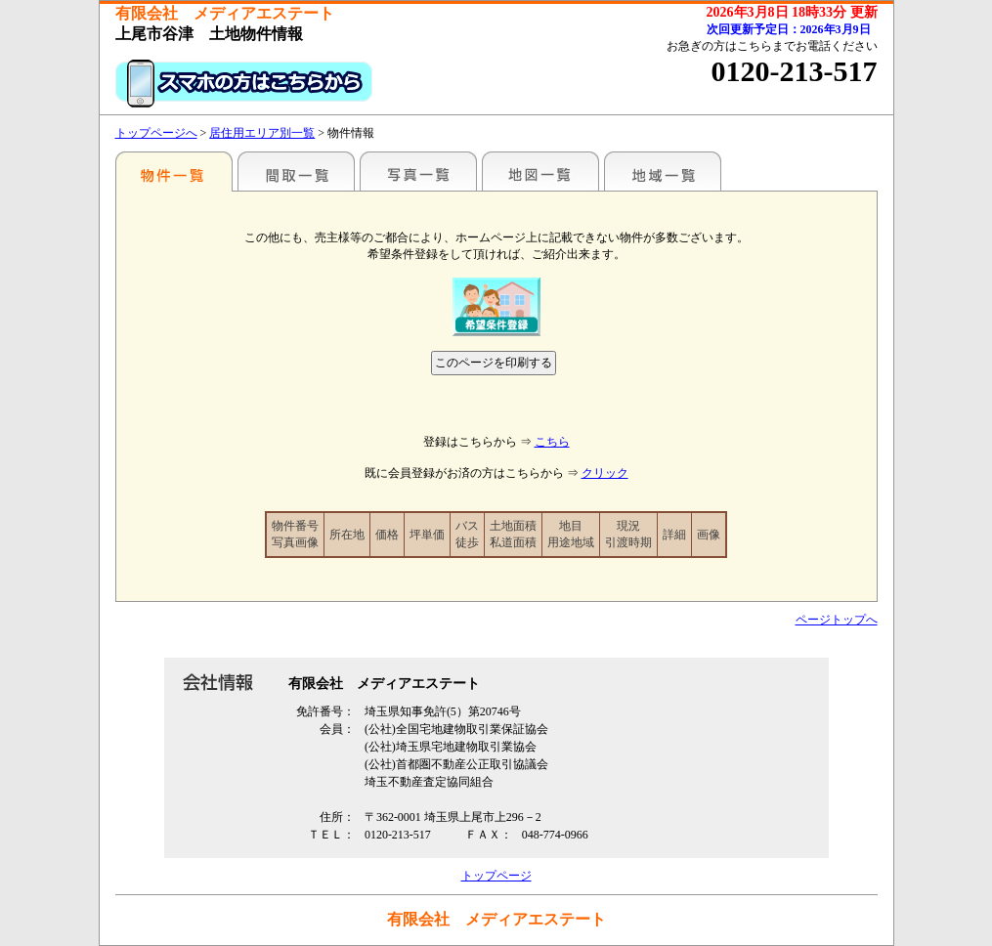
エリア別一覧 (174, 171)
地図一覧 (540, 171)
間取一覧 (296, 171)
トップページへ (156, 133)
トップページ (496, 875)
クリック (605, 473)
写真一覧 (418, 171)
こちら (552, 442)
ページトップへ (837, 619)
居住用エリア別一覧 (262, 133)
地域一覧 (662, 171)
